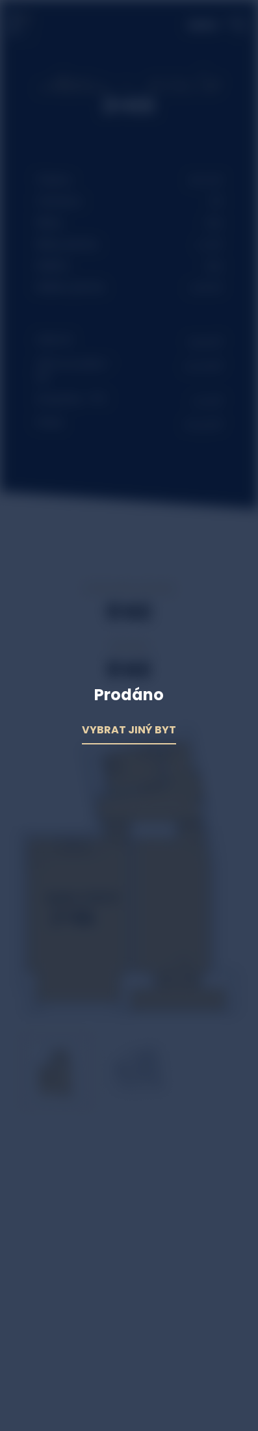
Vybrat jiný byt (129, 729)
